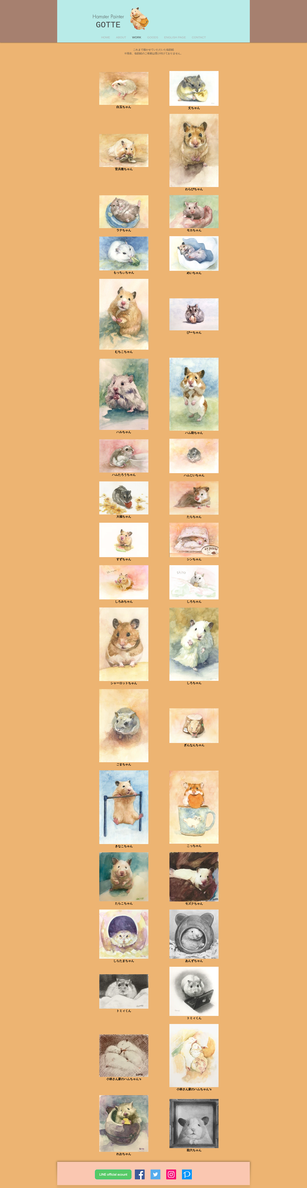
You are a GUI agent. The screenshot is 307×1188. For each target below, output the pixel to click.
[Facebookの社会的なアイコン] (140, 1174)
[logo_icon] (187, 1174)
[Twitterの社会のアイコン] (155, 1174)
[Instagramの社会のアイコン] (171, 1174)
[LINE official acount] (113, 1174)
